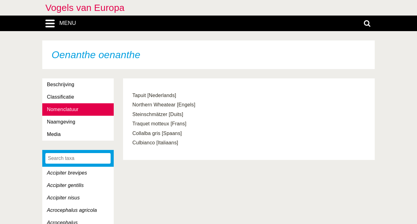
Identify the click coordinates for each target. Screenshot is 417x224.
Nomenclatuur (63, 109)
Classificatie (60, 97)
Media (54, 134)
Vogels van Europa (85, 7)
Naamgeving (61, 121)
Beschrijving (60, 84)
